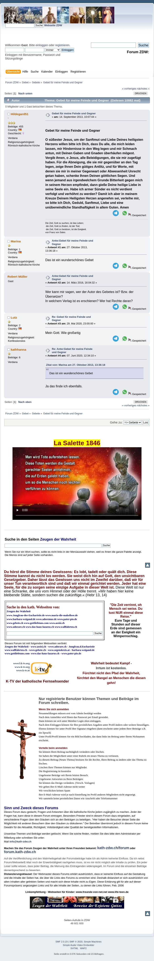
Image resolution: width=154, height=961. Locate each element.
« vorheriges (129, 88)
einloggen (42, 45)
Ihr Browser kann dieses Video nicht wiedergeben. (77, 483)
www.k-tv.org (22, 666)
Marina (16, 241)
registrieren (62, 45)
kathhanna (18, 349)
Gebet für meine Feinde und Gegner (74, 113)
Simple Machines (93, 941)
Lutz (14, 317)
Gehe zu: (116, 422)
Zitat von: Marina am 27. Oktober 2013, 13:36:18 (75, 364)
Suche (10, 539)
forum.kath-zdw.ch (20, 852)
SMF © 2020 (76, 941)
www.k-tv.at (23, 670)
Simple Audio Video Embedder (78, 945)
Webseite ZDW (53, 25)
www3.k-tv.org (21, 663)
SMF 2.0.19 (62, 941)
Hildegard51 (19, 114)
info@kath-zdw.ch (20, 841)
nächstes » (143, 88)
